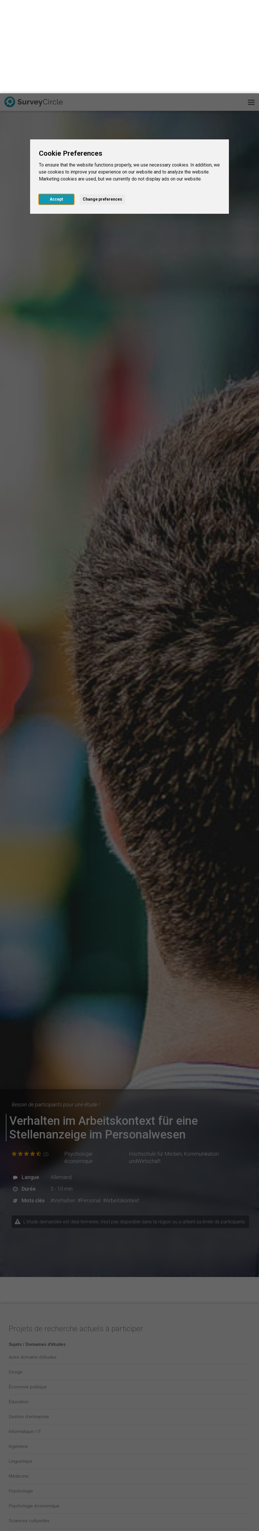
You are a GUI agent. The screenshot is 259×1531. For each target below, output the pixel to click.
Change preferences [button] (102, 106)
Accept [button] (56, 106)
